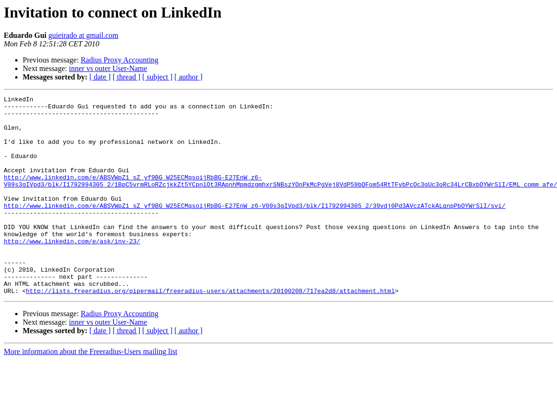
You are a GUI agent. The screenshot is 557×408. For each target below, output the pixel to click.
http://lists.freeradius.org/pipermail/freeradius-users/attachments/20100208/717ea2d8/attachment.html (210, 330)
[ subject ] (157, 77)
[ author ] (188, 77)
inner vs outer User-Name (108, 68)
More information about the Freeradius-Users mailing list (90, 391)
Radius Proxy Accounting (119, 60)
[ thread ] (126, 77)
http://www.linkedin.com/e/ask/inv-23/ (72, 270)
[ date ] (100, 77)
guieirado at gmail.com (83, 35)
